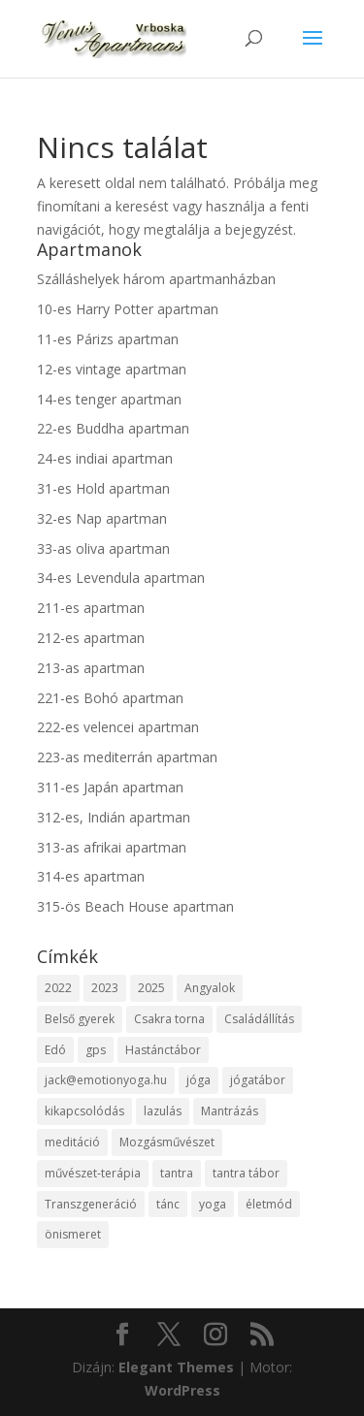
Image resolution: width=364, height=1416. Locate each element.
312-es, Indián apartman (113, 817)
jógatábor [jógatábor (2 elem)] (257, 1080)
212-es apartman (91, 637)
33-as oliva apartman (103, 548)
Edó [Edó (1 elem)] (55, 1050)
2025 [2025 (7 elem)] (151, 988)
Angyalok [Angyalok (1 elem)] (209, 988)
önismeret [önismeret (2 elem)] (73, 1234)
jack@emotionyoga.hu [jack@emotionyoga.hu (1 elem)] (106, 1080)
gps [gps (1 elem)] (95, 1050)
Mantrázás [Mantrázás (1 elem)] (229, 1111)
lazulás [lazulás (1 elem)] (163, 1111)
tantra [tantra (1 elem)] (176, 1173)
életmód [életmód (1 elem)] (269, 1204)
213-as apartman (91, 668)
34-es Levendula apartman (121, 577)
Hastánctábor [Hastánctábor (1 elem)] (163, 1050)
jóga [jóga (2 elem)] (198, 1080)
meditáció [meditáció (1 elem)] (72, 1142)
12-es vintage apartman (111, 369)
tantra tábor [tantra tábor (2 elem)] (246, 1173)
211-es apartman (91, 607)
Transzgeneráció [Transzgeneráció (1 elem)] (91, 1204)
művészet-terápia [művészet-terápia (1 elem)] (93, 1173)
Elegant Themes (176, 1367)
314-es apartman (91, 876)
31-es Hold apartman (103, 488)
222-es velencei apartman (118, 727)
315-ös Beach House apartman (135, 906)
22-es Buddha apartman (113, 428)
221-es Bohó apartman (110, 698)
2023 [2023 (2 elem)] (104, 988)
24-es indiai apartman (105, 458)
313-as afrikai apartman (111, 847)
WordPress (182, 1390)
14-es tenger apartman (109, 399)
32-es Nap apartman (102, 518)
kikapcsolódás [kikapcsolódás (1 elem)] (84, 1111)
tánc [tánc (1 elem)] (168, 1204)
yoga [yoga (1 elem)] (212, 1204)
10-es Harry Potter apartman (127, 309)
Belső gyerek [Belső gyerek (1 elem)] (80, 1019)
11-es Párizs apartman (108, 339)
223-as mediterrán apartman (127, 757)
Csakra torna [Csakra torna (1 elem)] (169, 1019)
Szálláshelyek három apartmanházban (156, 279)
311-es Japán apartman (110, 787)
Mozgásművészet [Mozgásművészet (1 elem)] (167, 1142)
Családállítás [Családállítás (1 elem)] (259, 1019)
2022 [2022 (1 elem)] (58, 988)
